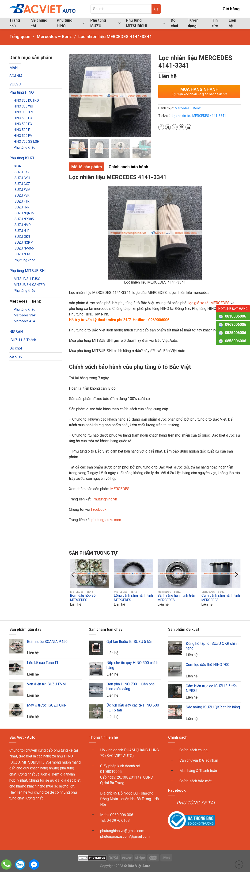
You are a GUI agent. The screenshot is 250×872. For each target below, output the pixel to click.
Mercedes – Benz (25, 301)
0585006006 (235, 332)
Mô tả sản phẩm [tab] (86, 166)
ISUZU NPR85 (24, 219)
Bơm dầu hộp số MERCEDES (83, 597)
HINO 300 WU (23, 106)
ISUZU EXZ (22, 172)
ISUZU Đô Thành (22, 340)
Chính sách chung (193, 750)
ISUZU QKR (22, 236)
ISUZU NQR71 (24, 242)
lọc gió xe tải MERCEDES (209, 303)
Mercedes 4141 (25, 321)
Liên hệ (232, 23)
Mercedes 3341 (25, 315)
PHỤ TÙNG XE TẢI (196, 803)
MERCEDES (119, 489)
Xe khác (15, 356)
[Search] (126, 9)
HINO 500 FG (23, 124)
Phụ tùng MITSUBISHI (27, 271)
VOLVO (15, 84)
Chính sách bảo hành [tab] (128, 166)
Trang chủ (14, 23)
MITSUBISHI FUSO (27, 279)
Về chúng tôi (39, 23)
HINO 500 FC (23, 118)
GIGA (17, 166)
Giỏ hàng (228, 8)
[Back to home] (42, 9)
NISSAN (16, 332)
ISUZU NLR (22, 231)
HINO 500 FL (22, 130)
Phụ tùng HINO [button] (71, 23)
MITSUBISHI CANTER (29, 285)
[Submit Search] (156, 9)
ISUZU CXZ (22, 184)
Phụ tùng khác (24, 147)
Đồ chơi (174, 23)
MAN (13, 67)
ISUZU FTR (22, 201)
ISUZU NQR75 (24, 213)
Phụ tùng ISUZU (22, 158)
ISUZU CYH (22, 178)
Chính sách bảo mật (195, 781)
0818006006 (235, 316)
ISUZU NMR (22, 225)
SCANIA (16, 76)
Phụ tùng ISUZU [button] (105, 23)
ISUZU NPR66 (24, 248)
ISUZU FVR (22, 195)
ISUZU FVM (22, 190)
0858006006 (235, 341)
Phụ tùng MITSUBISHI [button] (146, 23)
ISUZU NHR (22, 254)
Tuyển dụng (193, 23)
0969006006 (235, 324)
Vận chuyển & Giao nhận (198, 760)
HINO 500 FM (23, 136)
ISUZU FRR (22, 207)
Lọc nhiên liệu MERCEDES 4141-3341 (199, 116)
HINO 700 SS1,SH (26, 141)
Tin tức (215, 23)
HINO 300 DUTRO (26, 100)
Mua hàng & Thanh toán (198, 770)
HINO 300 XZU (24, 112)
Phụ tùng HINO (21, 92)
